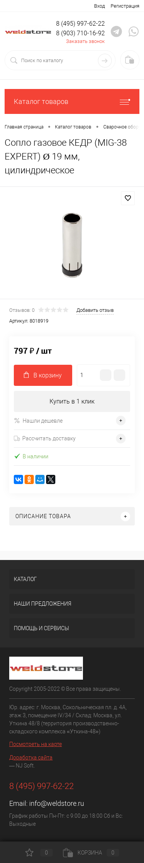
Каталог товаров (72, 101)
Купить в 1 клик (72, 401)
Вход (99, 6)
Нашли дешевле (38, 420)
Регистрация (125, 6)
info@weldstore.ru (56, 803)
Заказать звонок (85, 41)
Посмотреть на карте (35, 744)
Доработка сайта (31, 757)
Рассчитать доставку (45, 438)
